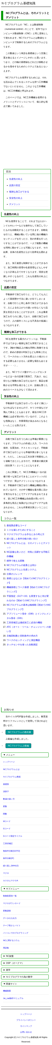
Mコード (7, 821)
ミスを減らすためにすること (21, 530)
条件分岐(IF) (8, 858)
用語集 (6, 948)
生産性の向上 (15, 179)
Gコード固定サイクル (12, 836)
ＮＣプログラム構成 (12, 777)
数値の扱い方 (9, 799)
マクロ (6, 873)
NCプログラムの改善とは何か (21, 565)
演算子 (6, 791)
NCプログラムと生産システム (21, 569)
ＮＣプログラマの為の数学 (19, 977)
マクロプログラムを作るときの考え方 (25, 534)
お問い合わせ (26, 1032)
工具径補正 (8, 843)
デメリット (14, 204)
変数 (5, 806)
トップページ (9, 762)
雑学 (8, 970)
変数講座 (7, 911)
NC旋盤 (10, 956)
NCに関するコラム (11, 940)
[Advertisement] (26, 136)
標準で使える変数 (15, 561)
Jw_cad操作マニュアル (13, 998)
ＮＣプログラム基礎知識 (18, 3)
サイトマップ (26, 1026)
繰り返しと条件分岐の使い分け (22, 539)
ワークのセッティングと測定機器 (23, 640)
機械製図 (7, 991)
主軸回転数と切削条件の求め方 (22, 636)
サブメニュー (12, 889)
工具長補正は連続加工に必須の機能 (24, 622)
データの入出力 (10, 918)
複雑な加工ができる (19, 192)
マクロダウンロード (12, 903)
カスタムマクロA (10, 880)
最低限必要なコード (17, 525)
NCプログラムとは (11, 769)
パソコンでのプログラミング (15, 933)
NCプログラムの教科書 (19, 732)
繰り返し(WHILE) (10, 866)
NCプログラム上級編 (18, 745)
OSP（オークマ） (15, 963)
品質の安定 (14, 185)
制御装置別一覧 (10, 896)
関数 (5, 814)
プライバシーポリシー (26, 1020)
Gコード (6, 828)
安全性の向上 (15, 198)
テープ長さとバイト (12, 925)
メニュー (10, 755)
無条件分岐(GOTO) (11, 851)
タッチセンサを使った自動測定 (22, 644)
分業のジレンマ (14, 574)
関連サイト (11, 984)
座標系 (6, 784)
